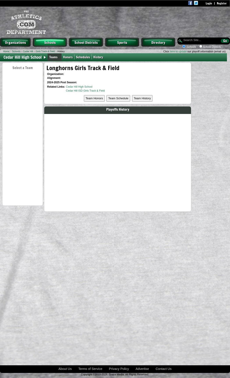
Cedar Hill (28, 51)
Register (222, 3)
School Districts (86, 42)
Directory (158, 42)
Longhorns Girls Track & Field (82, 68)
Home (6, 51)
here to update (178, 51)
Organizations (15, 42)
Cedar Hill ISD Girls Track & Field (85, 90)
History (99, 56)
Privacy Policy (119, 369)
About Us (65, 369)
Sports (122, 42)
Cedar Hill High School (79, 86)
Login (209, 3)
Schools (50, 42)
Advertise (142, 369)
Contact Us (164, 369)
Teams (53, 56)
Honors (68, 56)
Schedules (83, 56)
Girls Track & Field (45, 51)
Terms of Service (90, 369)
